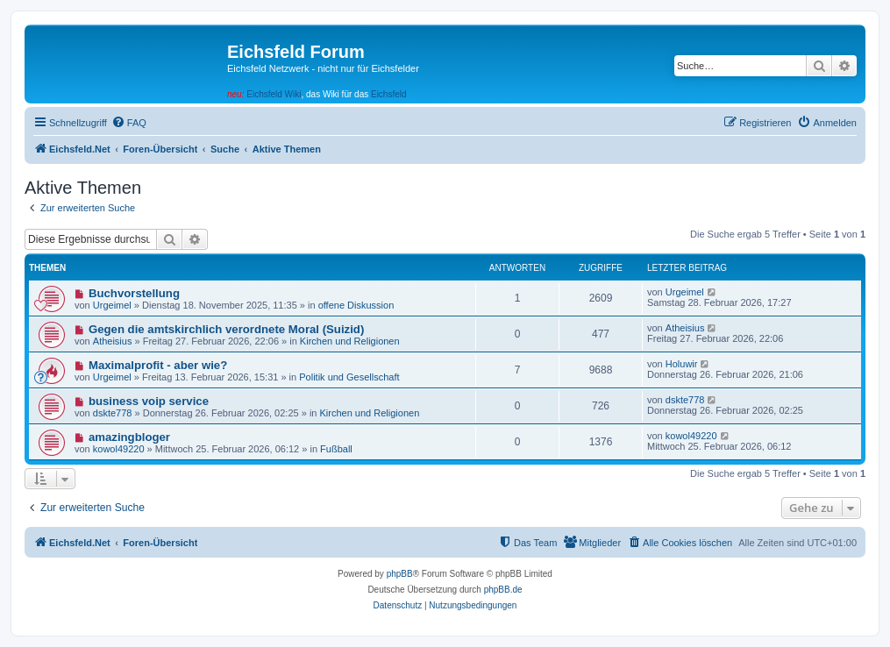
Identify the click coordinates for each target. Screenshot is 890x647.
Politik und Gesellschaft (349, 377)
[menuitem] (128, 122)
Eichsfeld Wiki (273, 94)
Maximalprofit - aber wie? (158, 365)
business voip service (149, 401)
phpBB (400, 574)
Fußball (336, 449)
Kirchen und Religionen (350, 341)
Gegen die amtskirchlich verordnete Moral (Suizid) (226, 329)
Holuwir (682, 364)
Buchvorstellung (134, 293)
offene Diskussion (356, 305)
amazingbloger (129, 437)
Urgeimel (112, 305)
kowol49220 (119, 449)
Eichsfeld (389, 94)
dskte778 (112, 413)
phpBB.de (503, 589)
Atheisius (112, 341)
